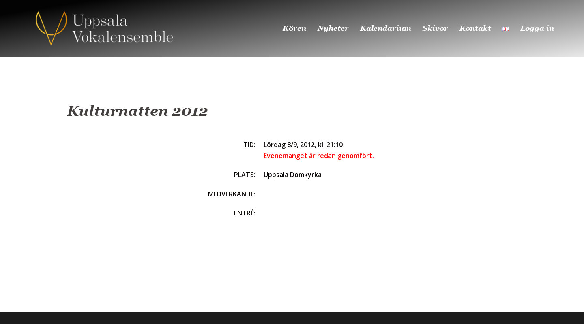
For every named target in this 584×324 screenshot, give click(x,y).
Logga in (537, 28)
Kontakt (475, 28)
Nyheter (333, 28)
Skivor (435, 28)
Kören (294, 28)
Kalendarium (385, 28)
